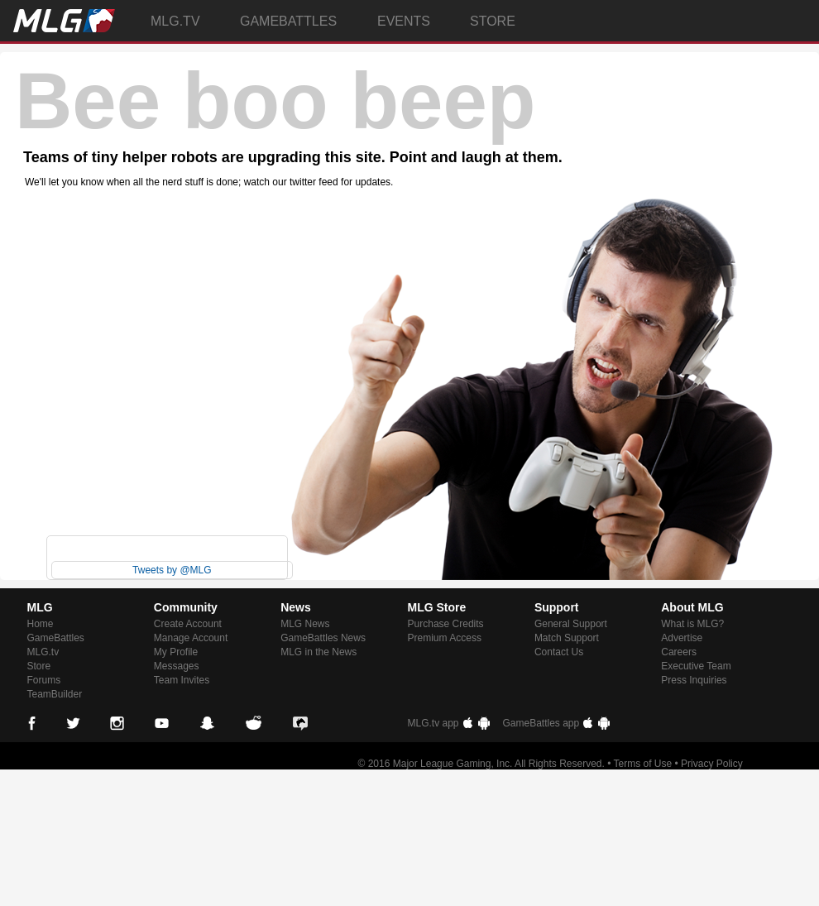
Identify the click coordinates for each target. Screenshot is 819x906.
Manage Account (191, 638)
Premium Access (444, 638)
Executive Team (696, 666)
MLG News (304, 624)
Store (39, 666)
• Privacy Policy (709, 763)
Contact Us (558, 652)
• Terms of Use (639, 763)
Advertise (681, 638)
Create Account (188, 624)
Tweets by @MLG (172, 570)
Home (40, 624)
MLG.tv (43, 652)
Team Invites (181, 680)
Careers (679, 652)
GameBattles (55, 638)
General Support (570, 624)
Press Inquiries (693, 680)
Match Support (566, 638)
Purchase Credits (446, 624)
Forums (44, 680)
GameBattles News (323, 638)
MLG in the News (318, 652)
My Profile (176, 652)
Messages (176, 666)
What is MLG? (692, 624)
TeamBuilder (55, 694)
